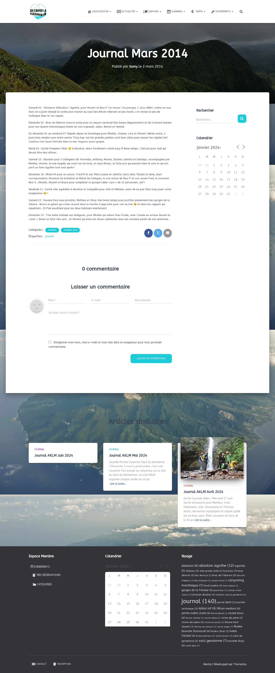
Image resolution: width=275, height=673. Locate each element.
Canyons (152, 12)
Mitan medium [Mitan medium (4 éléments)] (228, 608)
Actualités (127, 12)
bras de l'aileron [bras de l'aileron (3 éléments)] (224, 575)
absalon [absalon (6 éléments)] (190, 566)
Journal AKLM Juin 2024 (53, 455)
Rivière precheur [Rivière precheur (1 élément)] (205, 636)
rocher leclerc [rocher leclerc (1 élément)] (224, 636)
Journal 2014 (70, 230)
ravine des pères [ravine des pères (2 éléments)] (232, 618)
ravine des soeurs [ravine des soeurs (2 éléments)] (193, 622)
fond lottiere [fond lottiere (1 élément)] (230, 586)
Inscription (62, 664)
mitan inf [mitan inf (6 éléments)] (207, 608)
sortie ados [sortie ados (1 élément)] (193, 645)
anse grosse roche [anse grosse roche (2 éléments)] (211, 571)
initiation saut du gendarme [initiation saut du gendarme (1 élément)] (231, 595)
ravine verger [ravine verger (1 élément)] (225, 627)
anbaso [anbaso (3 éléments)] (192, 570)
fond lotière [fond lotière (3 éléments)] (212, 585)
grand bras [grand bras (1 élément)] (220, 590)
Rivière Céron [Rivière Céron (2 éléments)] (220, 631)
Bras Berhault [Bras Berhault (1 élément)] (203, 575)
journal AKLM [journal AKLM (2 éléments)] (226, 602)
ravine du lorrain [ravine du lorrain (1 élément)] (214, 622)
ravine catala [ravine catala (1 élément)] (212, 618)
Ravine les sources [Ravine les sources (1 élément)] (205, 627)
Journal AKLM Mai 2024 (128, 455)
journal (49, 236)
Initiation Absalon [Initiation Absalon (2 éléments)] (203, 594)
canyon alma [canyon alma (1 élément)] (219, 580)
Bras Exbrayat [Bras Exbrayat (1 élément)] (202, 580)
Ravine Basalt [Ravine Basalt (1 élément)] (219, 613)
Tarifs (198, 12)
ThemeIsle (240, 664)
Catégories (42, 584)
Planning (176, 12)
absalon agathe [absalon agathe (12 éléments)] (216, 565)
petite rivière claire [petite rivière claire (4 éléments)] (196, 613)
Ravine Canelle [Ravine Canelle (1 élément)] (195, 618)
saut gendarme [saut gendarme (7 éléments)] (213, 641)
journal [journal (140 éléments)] (199, 601)
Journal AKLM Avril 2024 (203, 492)
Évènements (40, 566)
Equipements (222, 12)
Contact (39, 664)
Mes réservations (46, 575)
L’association (99, 12)
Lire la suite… (118, 483)
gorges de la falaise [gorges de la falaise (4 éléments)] (197, 590)
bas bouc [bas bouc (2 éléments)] (230, 571)
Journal (52, 230)
